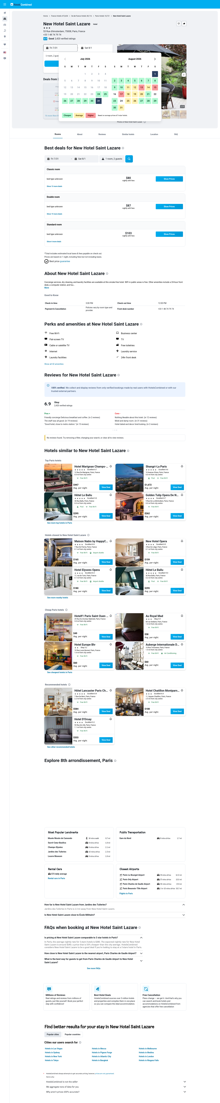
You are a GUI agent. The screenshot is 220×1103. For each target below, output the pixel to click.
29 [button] (85, 101)
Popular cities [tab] (53, 1034)
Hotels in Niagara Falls (149, 1060)
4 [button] (105, 74)
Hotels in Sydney (52, 1052)
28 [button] (78, 101)
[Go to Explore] (4, 36)
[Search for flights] (4, 13)
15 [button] (85, 87)
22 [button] (85, 94)
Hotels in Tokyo (52, 1060)
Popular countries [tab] (72, 1034)
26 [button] (65, 101)
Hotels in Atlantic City (101, 1056)
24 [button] (98, 94)
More (46, 288)
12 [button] (65, 87)
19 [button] (65, 94)
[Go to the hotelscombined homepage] (21, 4)
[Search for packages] (4, 30)
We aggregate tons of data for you (116, 1086)
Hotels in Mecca (99, 1048)
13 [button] (71, 87)
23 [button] (92, 94)
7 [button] (78, 80)
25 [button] (105, 94)
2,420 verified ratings (65, 38)
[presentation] (144, 122)
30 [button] (92, 101)
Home (45, 16)
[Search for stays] (4, 19)
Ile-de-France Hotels (78, 16)
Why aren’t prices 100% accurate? (116, 1091)
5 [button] (65, 80)
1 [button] (85, 74)
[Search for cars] (4, 24)
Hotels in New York (53, 1056)
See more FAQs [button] (93, 968)
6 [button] (71, 80)
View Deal (106, 487)
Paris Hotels (99, 16)
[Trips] (4, 44)
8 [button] (85, 80)
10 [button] (98, 80)
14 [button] (78, 87)
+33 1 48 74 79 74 (52, 34)
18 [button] (105, 87)
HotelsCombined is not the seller (116, 1081)
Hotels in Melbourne (148, 1048)
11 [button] (105, 80)
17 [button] (98, 87)
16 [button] (92, 87)
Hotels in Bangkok (100, 1060)
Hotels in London (146, 1056)
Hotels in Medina (146, 1052)
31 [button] (98, 101)
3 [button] (98, 74)
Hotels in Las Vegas (53, 1048)
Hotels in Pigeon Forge (102, 1052)
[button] (5, 4)
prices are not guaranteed (104, 1073)
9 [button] (91, 80)
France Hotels (56, 16)
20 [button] (71, 94)
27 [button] (71, 101)
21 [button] (78, 94)
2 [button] (91, 74)
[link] (59, 523)
